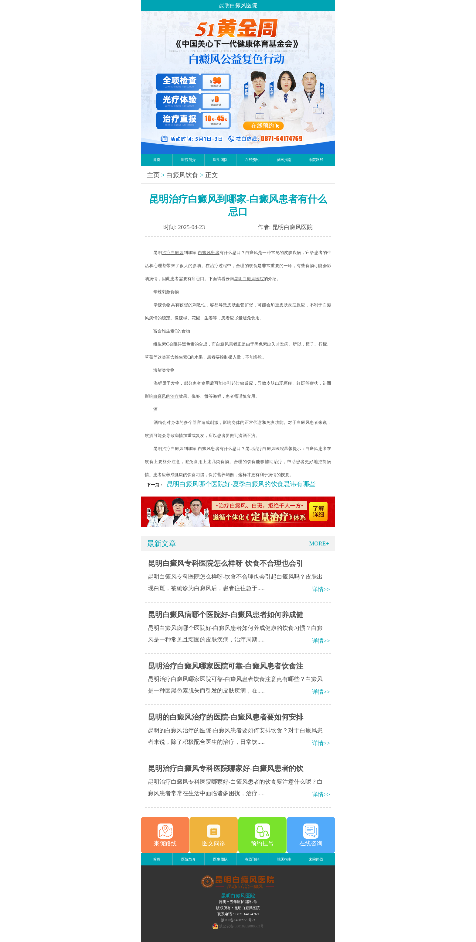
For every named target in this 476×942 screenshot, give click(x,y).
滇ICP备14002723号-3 (238, 920)
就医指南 (284, 160)
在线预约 (252, 160)
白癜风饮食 (182, 175)
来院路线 (316, 160)
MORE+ (319, 543)
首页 (156, 160)
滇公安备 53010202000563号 (241, 926)
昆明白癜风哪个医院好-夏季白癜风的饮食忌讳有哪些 (241, 484)
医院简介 (188, 160)
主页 (153, 175)
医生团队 (220, 160)
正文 (211, 175)
